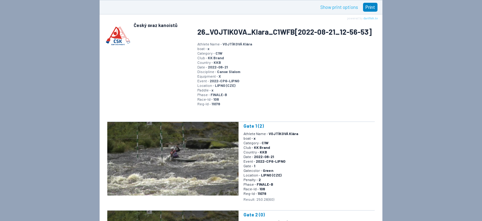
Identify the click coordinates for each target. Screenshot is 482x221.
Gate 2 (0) (254, 214)
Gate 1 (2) (253, 126)
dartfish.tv (370, 18)
